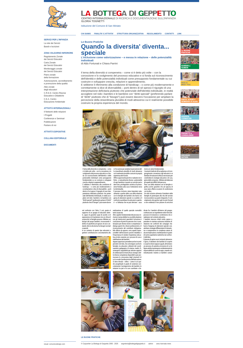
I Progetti (48, 115)
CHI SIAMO (86, 34)
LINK (179, 34)
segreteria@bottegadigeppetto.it (133, 344)
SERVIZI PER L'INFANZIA (56, 39)
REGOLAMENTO (154, 34)
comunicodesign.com (57, 344)
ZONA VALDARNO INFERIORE (58, 53)
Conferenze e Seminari (54, 118)
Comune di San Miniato (108, 25)
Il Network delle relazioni (55, 112)
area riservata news (163, 344)
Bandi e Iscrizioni (51, 46)
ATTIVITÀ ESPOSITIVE (54, 132)
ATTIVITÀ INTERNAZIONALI (57, 108)
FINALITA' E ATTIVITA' (104, 34)
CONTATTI (169, 34)
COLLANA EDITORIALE (55, 138)
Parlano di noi (50, 125)
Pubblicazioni (50, 122)
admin (150, 344)
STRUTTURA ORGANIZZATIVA (130, 34)
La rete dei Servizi (52, 43)
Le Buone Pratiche (92, 41)
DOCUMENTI (50, 145)
